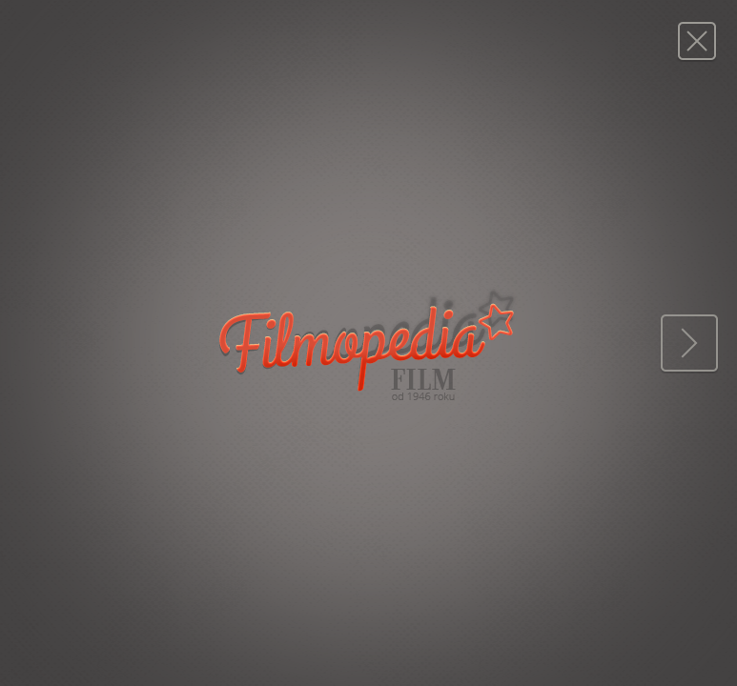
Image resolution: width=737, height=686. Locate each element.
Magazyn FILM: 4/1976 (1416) (696, 40)
